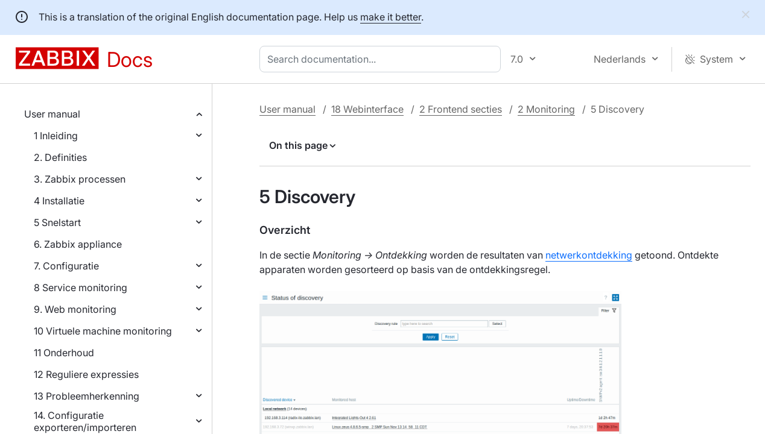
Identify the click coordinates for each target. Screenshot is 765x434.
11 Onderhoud (64, 353)
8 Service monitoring (80, 287)
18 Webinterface (367, 109)
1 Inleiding (56, 136)
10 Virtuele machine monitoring (103, 331)
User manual (52, 114)
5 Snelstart (57, 222)
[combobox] (382, 59)
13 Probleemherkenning (86, 396)
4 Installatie (59, 201)
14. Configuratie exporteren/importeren (85, 421)
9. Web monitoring (75, 309)
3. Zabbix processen (79, 179)
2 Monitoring (546, 109)
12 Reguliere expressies (86, 374)
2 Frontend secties (460, 109)
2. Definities (60, 157)
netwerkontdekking (588, 255)
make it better (390, 17)
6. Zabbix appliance (78, 244)
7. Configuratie (66, 266)
